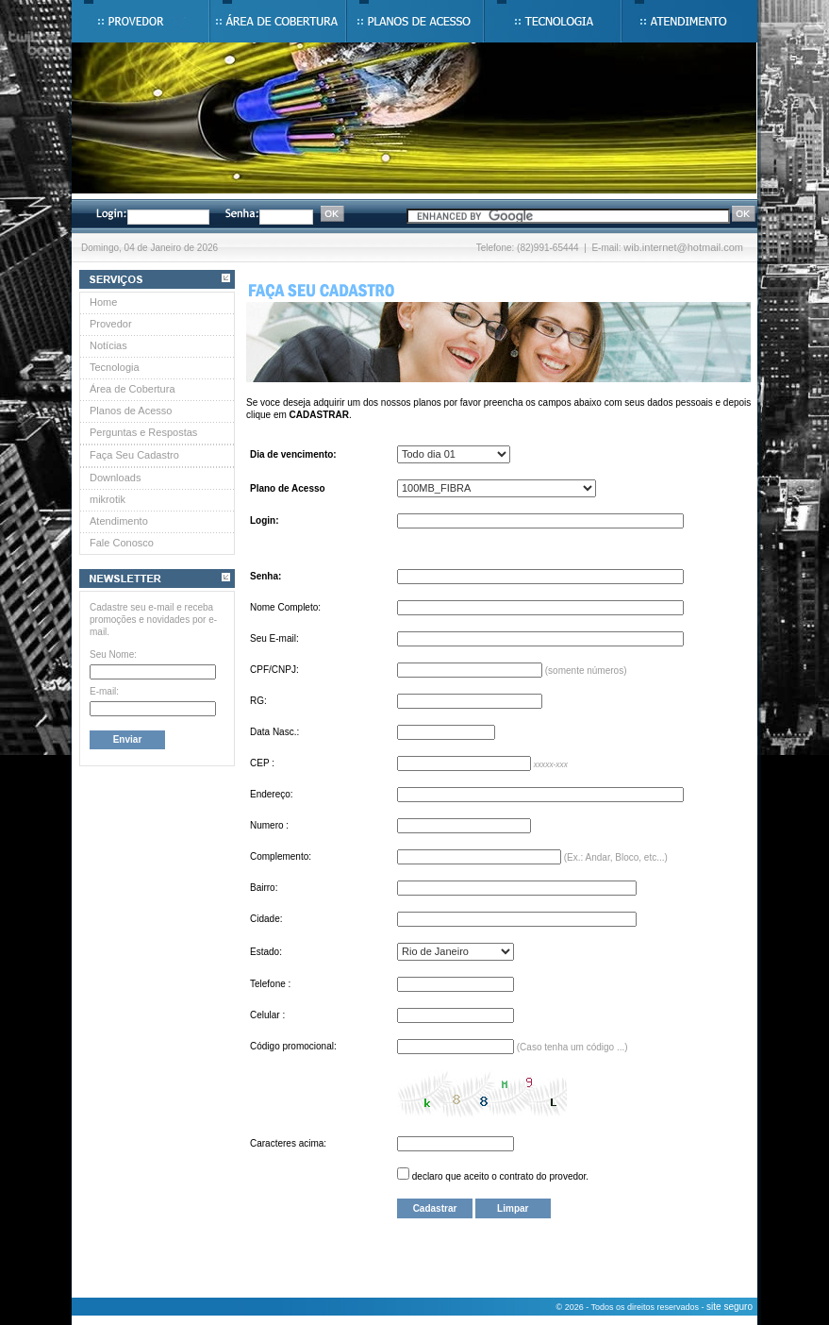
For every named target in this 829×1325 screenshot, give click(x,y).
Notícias (108, 345)
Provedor (111, 323)
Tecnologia (115, 367)
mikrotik (107, 499)
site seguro (729, 1306)
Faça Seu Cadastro (134, 455)
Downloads (115, 477)
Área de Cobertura (132, 388)
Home (103, 302)
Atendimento (119, 521)
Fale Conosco (122, 542)
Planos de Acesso (131, 410)
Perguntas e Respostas (143, 432)
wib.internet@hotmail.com (683, 247)
